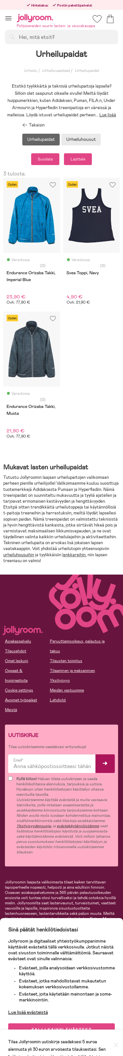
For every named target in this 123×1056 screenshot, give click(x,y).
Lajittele (78, 159)
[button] (8, 18)
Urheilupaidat (41, 139)
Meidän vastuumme (67, 690)
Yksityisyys (60, 680)
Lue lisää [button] (107, 115)
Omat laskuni (16, 660)
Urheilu (30, 70)
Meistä (11, 709)
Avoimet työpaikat (21, 700)
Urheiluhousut (81, 139)
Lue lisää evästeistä (28, 1012)
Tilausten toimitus (66, 660)
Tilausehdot (15, 651)
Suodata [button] (45, 159)
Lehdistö (58, 700)
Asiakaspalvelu (18, 641)
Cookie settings (19, 690)
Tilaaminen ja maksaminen (72, 670)
